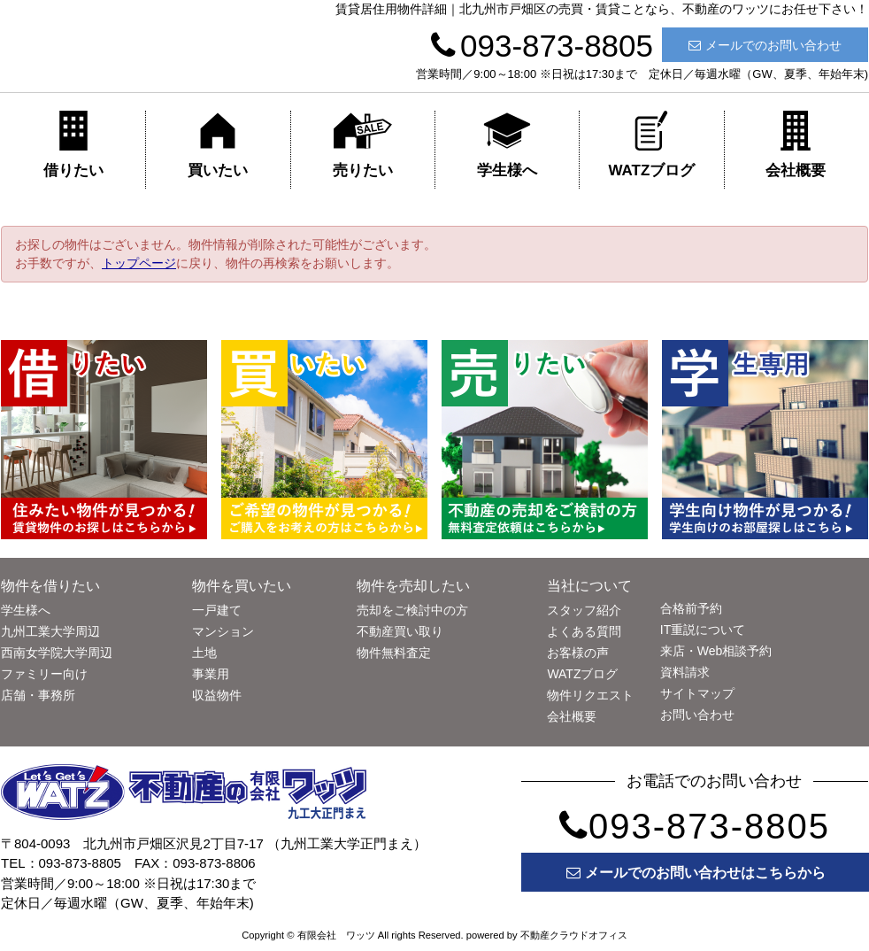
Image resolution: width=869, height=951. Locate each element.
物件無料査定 (394, 653)
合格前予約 (691, 608)
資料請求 (685, 672)
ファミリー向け (44, 674)
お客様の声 (578, 653)
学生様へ (507, 145)
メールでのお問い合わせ (765, 45)
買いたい (218, 145)
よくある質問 (584, 631)
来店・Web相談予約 (716, 651)
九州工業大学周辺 (50, 631)
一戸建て (217, 610)
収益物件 (217, 695)
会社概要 (795, 145)
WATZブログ (651, 145)
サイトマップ (697, 693)
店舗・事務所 (38, 695)
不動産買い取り (400, 631)
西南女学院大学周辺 (56, 653)
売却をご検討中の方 (412, 610)
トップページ (139, 263)
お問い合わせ (697, 714)
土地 (204, 653)
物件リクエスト (590, 695)
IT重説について (702, 629)
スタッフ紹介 (584, 610)
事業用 (210, 674)
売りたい (363, 145)
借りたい (73, 145)
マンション (223, 631)
